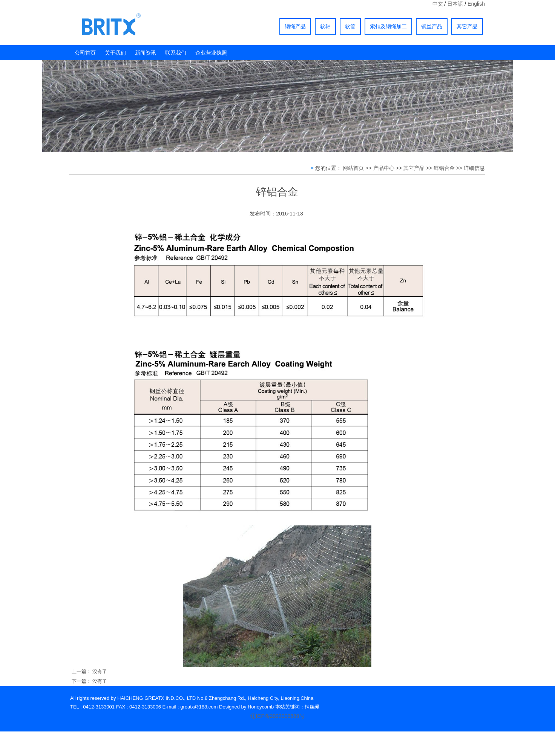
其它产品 (467, 26)
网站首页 (353, 168)
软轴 (325, 26)
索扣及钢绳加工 (388, 26)
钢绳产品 (295, 26)
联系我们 (175, 53)
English (476, 4)
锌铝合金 (444, 168)
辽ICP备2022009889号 (277, 716)
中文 (437, 4)
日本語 (455, 4)
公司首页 (85, 53)
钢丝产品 (431, 26)
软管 (350, 26)
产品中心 (383, 168)
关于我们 (115, 53)
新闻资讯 (145, 53)
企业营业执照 (211, 53)
